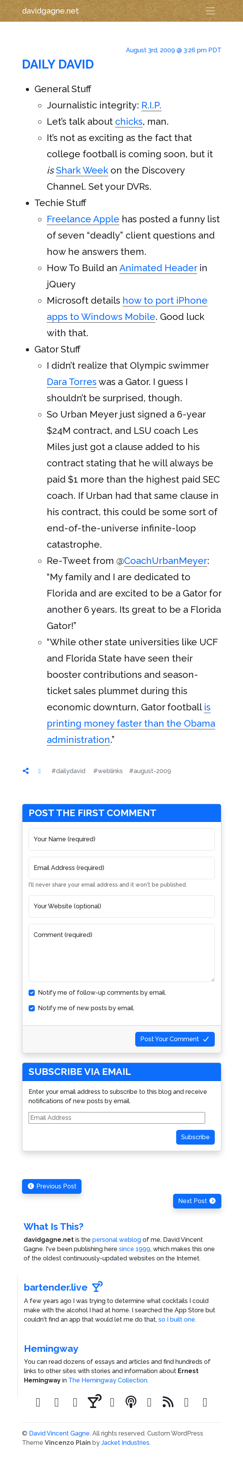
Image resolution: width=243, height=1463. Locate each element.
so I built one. (177, 1319)
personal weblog (116, 1239)
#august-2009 (150, 771)
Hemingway (51, 1348)
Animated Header (158, 267)
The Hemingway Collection (107, 1380)
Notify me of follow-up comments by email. (102, 992)
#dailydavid (68, 771)
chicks (129, 121)
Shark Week (82, 170)
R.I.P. (151, 105)
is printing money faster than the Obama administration (131, 723)
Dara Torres (72, 381)
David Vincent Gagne (59, 1433)
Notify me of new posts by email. (86, 1008)
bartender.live (63, 1287)
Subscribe (195, 1137)
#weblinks (108, 771)
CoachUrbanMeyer (165, 560)
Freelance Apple (83, 219)
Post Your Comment (175, 1039)
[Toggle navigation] (210, 11)
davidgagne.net (50, 10)
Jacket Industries (125, 1442)
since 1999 (134, 1249)
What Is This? (53, 1226)
